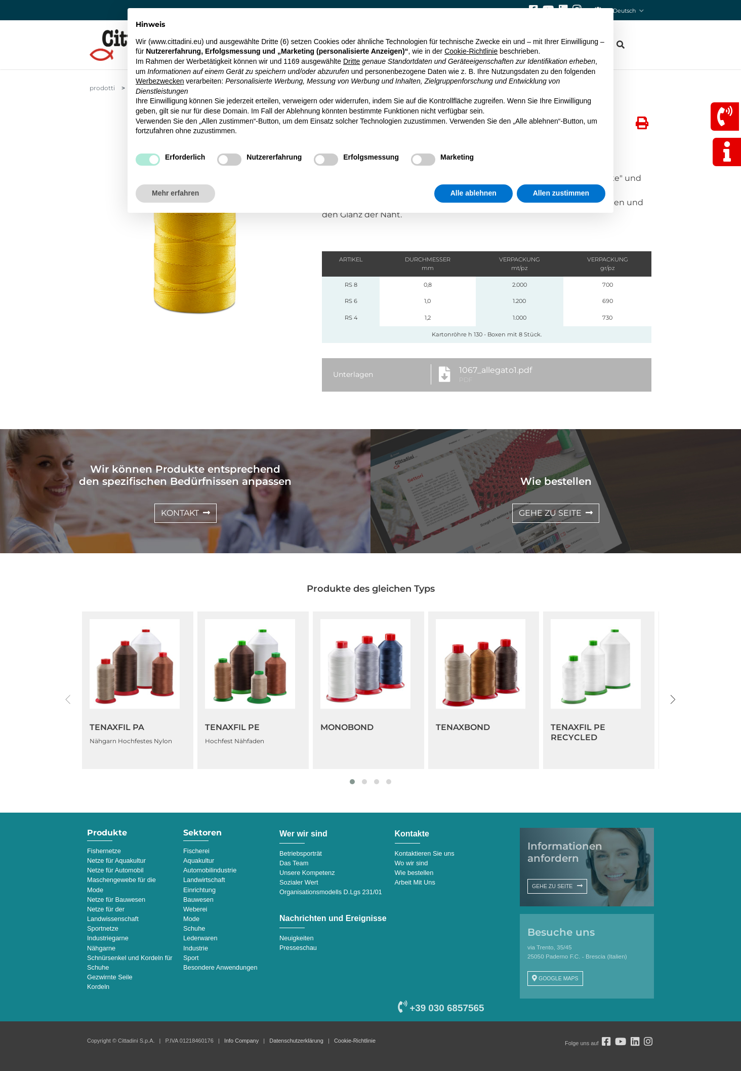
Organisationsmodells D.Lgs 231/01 (330, 892)
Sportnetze (102, 928)
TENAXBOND (463, 727)
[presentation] (68, 700)
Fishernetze (104, 851)
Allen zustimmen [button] (561, 193)
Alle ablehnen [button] (473, 193)
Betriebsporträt (300, 853)
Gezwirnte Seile (110, 977)
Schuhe (194, 928)
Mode (191, 919)
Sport (191, 958)
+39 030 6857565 (441, 1008)
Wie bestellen (414, 872)
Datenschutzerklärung (296, 1041)
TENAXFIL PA (117, 727)
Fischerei (196, 851)
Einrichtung (199, 890)
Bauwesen (198, 899)
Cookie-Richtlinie (355, 1041)
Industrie (195, 948)
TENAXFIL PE (232, 727)
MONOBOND (347, 727)
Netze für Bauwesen (116, 899)
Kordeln (98, 986)
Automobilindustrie (209, 870)
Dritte (351, 61)
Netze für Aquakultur (116, 860)
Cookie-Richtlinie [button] (471, 51)
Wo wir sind (411, 863)
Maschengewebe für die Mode (121, 884)
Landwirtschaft (204, 880)
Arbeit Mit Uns (415, 882)
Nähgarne (101, 948)
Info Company (241, 1041)
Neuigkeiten (296, 938)
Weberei (195, 909)
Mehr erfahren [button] (175, 193)
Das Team (293, 863)
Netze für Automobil (115, 870)
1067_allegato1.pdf (495, 370)
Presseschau (298, 947)
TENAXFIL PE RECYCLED (578, 732)
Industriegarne (108, 938)
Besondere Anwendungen (220, 967)
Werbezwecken (160, 81)
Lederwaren (200, 938)
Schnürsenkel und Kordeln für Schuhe (130, 962)
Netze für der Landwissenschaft (113, 914)
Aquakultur (198, 860)
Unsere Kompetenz (307, 872)
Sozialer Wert (298, 882)
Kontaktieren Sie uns (425, 853)
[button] (352, 782)
